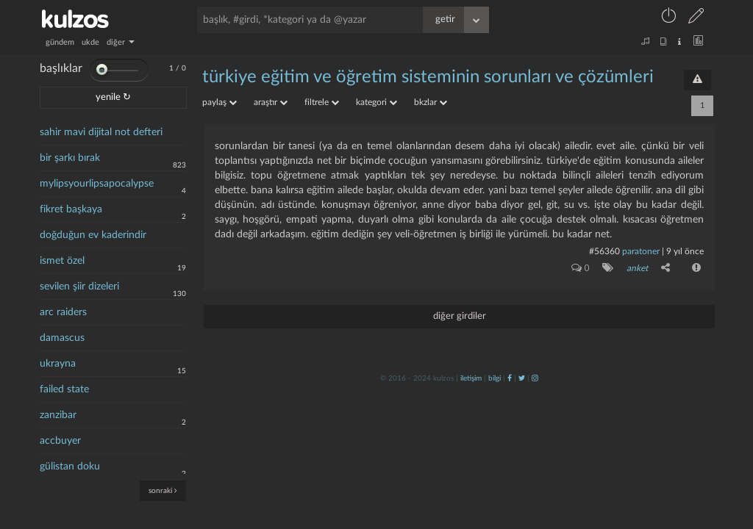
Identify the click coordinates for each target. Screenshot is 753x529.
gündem (60, 42)
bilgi (494, 378)
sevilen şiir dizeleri (79, 286)
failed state (64, 389)
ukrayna (58, 364)
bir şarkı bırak (70, 158)
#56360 (604, 251)
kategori (376, 102)
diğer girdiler (459, 316)
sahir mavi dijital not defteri (101, 132)
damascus (62, 338)
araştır (271, 102)
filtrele (321, 102)
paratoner (641, 251)
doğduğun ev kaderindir (93, 235)
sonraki (163, 490)
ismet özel (62, 261)
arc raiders (63, 312)
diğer (121, 42)
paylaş (219, 102)
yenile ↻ (113, 97)
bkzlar (430, 102)
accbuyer (60, 441)
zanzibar (58, 415)
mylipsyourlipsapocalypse (97, 184)
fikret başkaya (71, 209)
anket (637, 268)
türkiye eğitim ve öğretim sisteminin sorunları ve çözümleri (428, 77)
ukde (90, 42)
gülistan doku (70, 466)
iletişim (471, 378)
